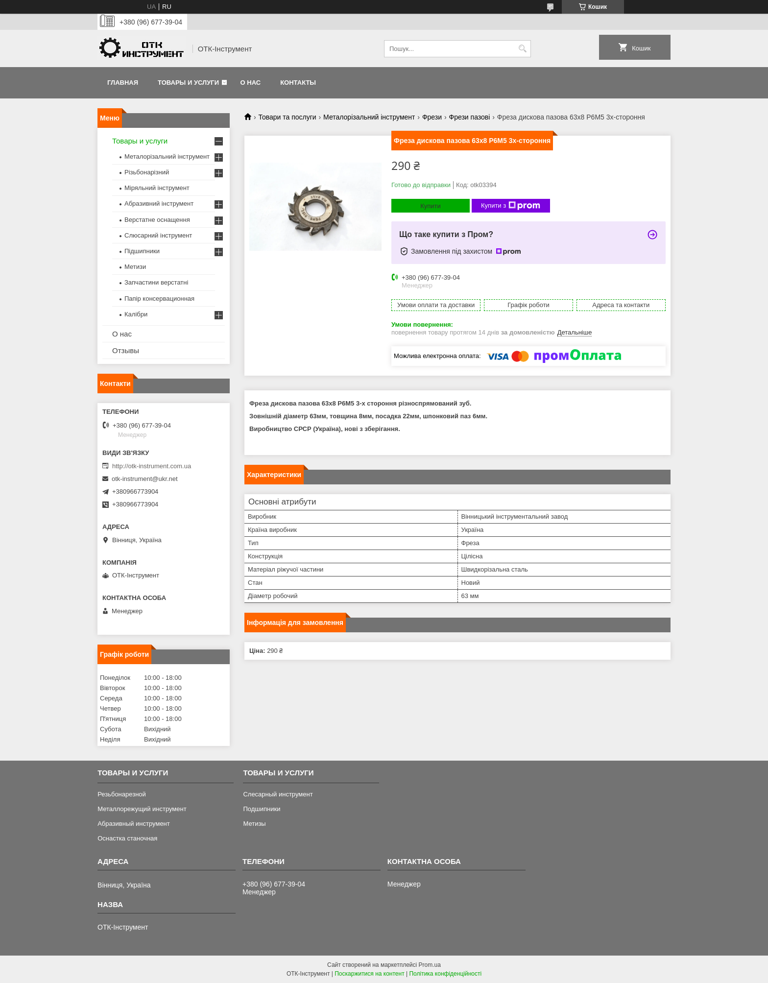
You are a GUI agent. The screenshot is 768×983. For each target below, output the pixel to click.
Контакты (298, 82)
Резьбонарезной (121, 794)
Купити (430, 206)
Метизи (135, 266)
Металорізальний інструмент (369, 117)
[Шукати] (522, 48)
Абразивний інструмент (158, 203)
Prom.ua (430, 964)
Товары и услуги (188, 82)
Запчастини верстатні (156, 282)
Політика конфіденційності (445, 973)
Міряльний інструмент (157, 188)
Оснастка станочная (127, 838)
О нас (250, 82)
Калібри (135, 314)
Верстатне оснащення (157, 219)
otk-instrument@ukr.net (145, 478)
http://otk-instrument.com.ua (151, 466)
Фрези (432, 117)
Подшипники (261, 809)
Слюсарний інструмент (158, 235)
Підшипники (142, 251)
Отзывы (125, 350)
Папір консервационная (159, 298)
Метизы (254, 823)
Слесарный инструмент (277, 794)
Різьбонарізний (146, 172)
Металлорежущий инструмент (141, 809)
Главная (122, 82)
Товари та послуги (287, 117)
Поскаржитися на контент (369, 973)
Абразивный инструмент (133, 823)
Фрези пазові (469, 117)
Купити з (510, 205)
